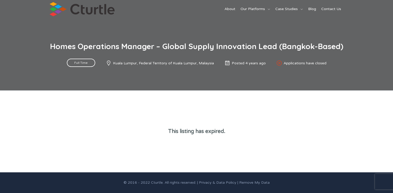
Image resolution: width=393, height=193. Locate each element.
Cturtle (157, 182)
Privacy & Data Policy (217, 182)
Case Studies (286, 9)
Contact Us (331, 9)
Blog (312, 9)
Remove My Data (254, 182)
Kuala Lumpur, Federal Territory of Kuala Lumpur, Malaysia (163, 63)
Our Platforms (252, 9)
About (229, 9)
